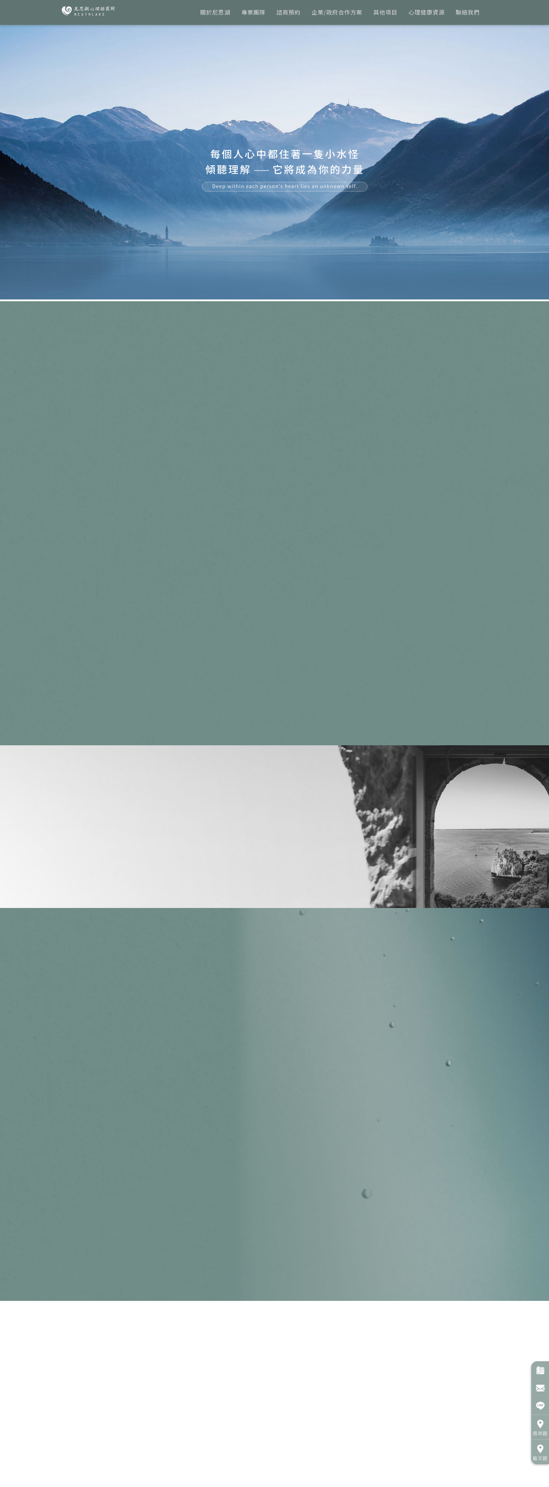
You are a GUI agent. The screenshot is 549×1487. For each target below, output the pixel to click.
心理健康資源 (426, 12)
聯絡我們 (468, 12)
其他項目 (385, 12)
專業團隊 (253, 12)
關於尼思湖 (215, 12)
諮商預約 (288, 12)
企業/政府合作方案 (337, 12)
